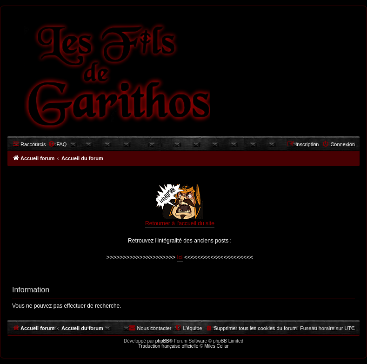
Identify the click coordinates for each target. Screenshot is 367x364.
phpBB (162, 341)
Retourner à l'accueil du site (179, 205)
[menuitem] (57, 144)
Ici (179, 257)
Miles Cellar (216, 346)
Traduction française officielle (168, 346)
